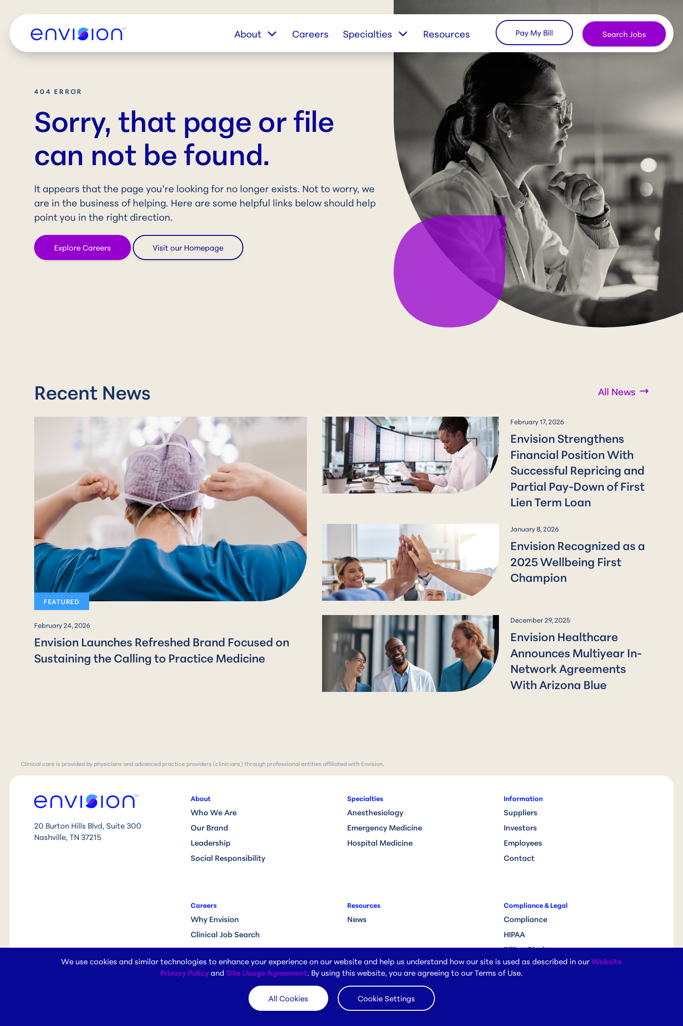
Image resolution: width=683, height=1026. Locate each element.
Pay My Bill (534, 32)
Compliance (525, 902)
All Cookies (288, 997)
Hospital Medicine (380, 826)
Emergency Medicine (384, 810)
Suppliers (520, 795)
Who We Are (214, 795)
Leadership (211, 826)
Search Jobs (624, 33)
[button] (263, 33)
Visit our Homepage (188, 247)
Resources (446, 33)
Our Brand (209, 810)
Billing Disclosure (534, 932)
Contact (519, 841)
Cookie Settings (386, 997)
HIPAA (514, 917)
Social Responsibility (228, 841)
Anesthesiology (375, 795)
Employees (523, 826)
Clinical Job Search (225, 917)
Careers (310, 33)
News (357, 902)
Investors (520, 810)
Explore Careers (82, 247)
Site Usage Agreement (266, 972)
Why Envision (215, 902)
